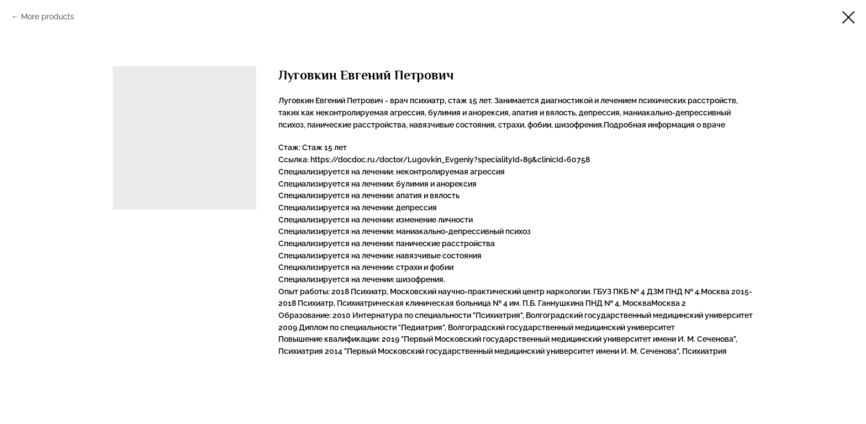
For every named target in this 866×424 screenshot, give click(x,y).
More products (47, 16)
